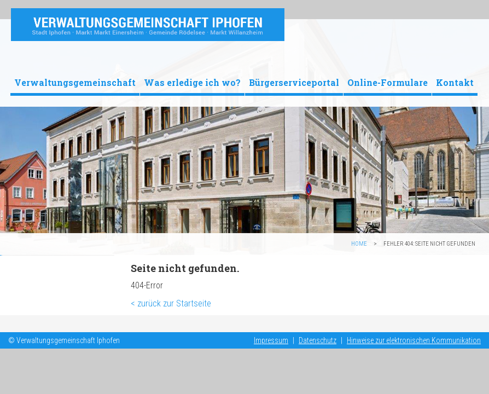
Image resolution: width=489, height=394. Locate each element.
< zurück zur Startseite (171, 303)
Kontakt (455, 82)
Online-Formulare (387, 82)
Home (359, 243)
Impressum (271, 340)
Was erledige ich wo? (192, 82)
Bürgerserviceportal (294, 82)
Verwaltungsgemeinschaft (75, 82)
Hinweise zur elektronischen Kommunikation (414, 340)
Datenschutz (317, 340)
